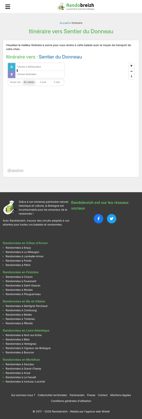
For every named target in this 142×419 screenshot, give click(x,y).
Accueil (64, 22)
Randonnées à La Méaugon (22, 252)
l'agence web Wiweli (97, 411)
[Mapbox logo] (15, 171)
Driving (29, 82)
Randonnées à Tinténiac (20, 318)
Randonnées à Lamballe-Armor (25, 256)
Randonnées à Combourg (21, 310)
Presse (91, 395)
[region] (71, 117)
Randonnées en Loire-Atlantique (26, 330)
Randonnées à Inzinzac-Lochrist (25, 381)
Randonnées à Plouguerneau (23, 294)
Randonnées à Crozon (19, 276)
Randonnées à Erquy (18, 247)
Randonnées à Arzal (18, 372)
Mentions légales (120, 395)
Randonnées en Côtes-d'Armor (25, 243)
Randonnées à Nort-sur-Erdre (24, 335)
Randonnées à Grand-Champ (23, 368)
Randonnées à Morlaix (19, 289)
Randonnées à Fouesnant (21, 281)
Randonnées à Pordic (19, 260)
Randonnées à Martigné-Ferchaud (26, 305)
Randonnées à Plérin (18, 264)
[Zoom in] (131, 65)
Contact (103, 395)
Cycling (57, 82)
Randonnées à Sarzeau (20, 364)
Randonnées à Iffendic (19, 323)
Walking (43, 82)
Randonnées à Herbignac (21, 343)
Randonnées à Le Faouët (21, 377)
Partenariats (77, 395)
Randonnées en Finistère (20, 272)
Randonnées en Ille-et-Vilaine (24, 301)
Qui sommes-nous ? (23, 395)
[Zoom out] (131, 71)
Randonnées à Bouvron (20, 352)
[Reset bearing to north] (131, 76)
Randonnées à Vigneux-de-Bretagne (28, 348)
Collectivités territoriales (52, 395)
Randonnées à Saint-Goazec (23, 285)
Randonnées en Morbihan (21, 359)
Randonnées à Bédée (19, 314)
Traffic (15, 82)
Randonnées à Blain (18, 339)
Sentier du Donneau (60, 57)
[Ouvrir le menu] (8, 6)
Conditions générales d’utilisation (71, 400)
